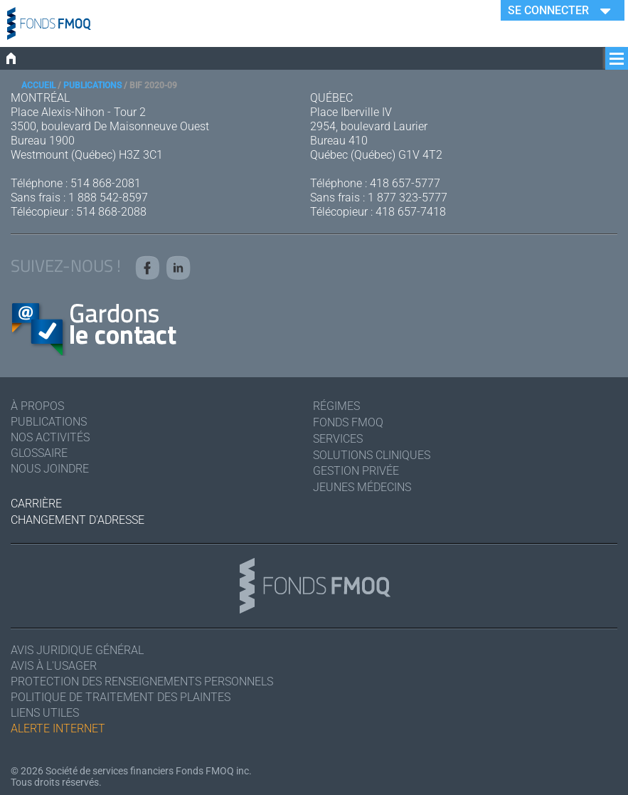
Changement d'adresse (77, 520)
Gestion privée (356, 471)
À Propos (37, 406)
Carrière (36, 503)
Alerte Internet (58, 728)
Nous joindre (50, 468)
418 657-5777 (405, 183)
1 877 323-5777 (407, 197)
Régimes (336, 406)
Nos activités (50, 437)
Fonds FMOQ (348, 422)
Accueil (38, 85)
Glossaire (39, 453)
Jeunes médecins (362, 487)
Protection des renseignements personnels (142, 681)
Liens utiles (45, 713)
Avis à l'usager (54, 666)
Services (338, 439)
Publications (92, 85)
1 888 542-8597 (108, 197)
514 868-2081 (105, 183)
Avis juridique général (77, 650)
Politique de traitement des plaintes (120, 697)
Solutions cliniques (371, 455)
